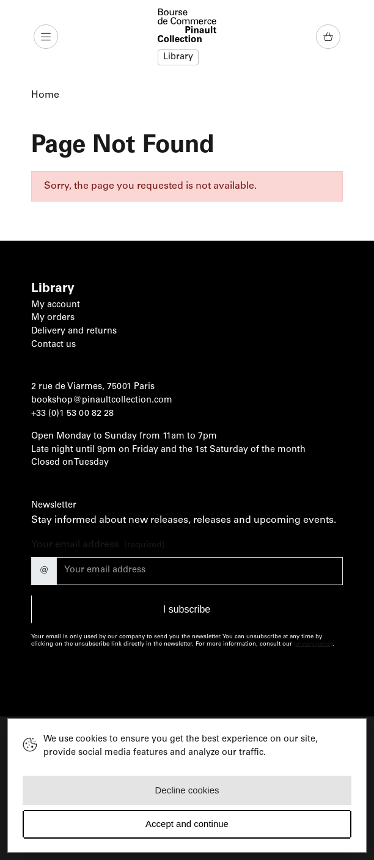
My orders (53, 318)
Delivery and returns (74, 331)
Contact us (53, 345)
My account (55, 305)
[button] (47, 36)
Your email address (98, 545)
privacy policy (313, 644)
